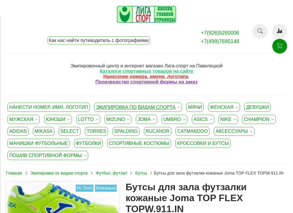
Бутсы (141, 173)
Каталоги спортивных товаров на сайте (146, 71)
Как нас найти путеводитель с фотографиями (99, 40)
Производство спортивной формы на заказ (146, 81)
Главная (14, 173)
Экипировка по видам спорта (59, 173)
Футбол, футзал (111, 173)
